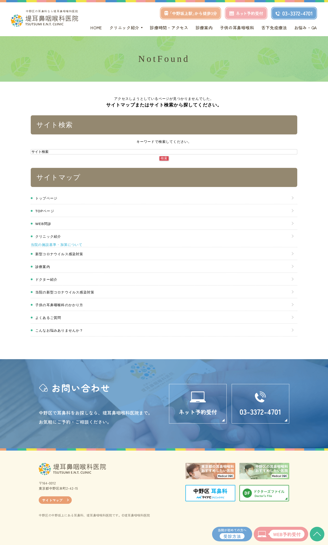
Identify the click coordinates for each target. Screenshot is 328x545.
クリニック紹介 (48, 236)
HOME (96, 27)
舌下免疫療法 (274, 27)
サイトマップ (52, 500)
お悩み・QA (305, 27)
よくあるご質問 (48, 318)
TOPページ (44, 211)
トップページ (46, 198)
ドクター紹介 (46, 279)
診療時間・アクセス (169, 27)
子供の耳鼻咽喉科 (237, 27)
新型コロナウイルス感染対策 (59, 254)
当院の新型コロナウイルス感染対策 (64, 292)
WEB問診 (43, 224)
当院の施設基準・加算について (56, 245)
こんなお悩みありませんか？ (59, 330)
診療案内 (204, 27)
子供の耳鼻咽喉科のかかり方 (59, 305)
